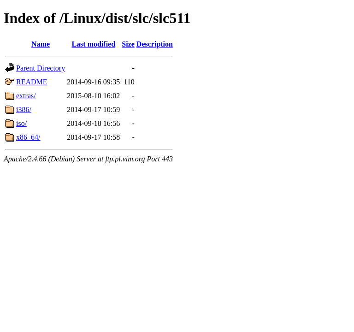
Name (40, 44)
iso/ (21, 123)
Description (154, 44)
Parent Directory (40, 68)
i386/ (23, 109)
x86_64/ (28, 137)
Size (128, 44)
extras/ (26, 96)
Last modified (93, 44)
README (31, 82)
